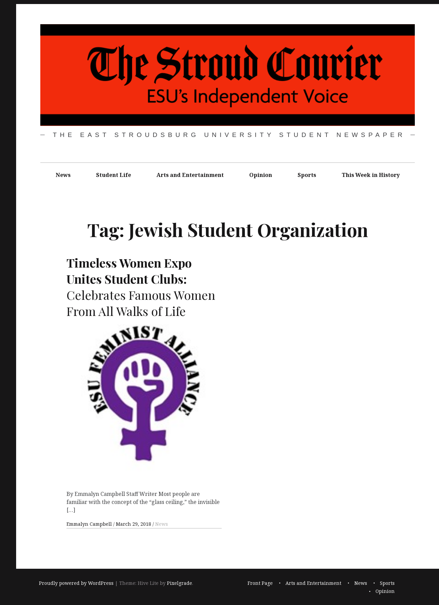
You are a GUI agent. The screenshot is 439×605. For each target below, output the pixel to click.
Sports (307, 175)
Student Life (113, 175)
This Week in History (371, 175)
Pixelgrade (179, 583)
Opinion (260, 175)
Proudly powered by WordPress (76, 583)
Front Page (260, 583)
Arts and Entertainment (190, 175)
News (63, 175)
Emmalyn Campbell (90, 524)
